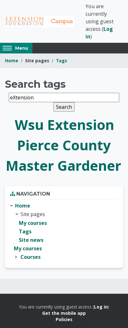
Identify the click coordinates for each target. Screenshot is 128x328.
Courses (30, 256)
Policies (64, 319)
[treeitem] (64, 231)
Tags (61, 61)
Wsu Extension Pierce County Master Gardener (63, 145)
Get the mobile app (64, 313)
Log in (101, 307)
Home (11, 61)
